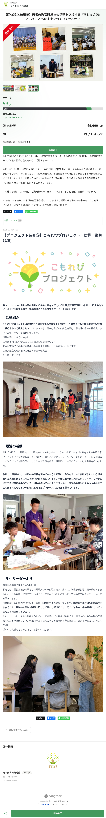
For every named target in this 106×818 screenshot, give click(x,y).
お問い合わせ (11, 776)
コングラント (44, 804)
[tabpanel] (53, 480)
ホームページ (11, 780)
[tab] (6, 220)
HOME (6, 220)
